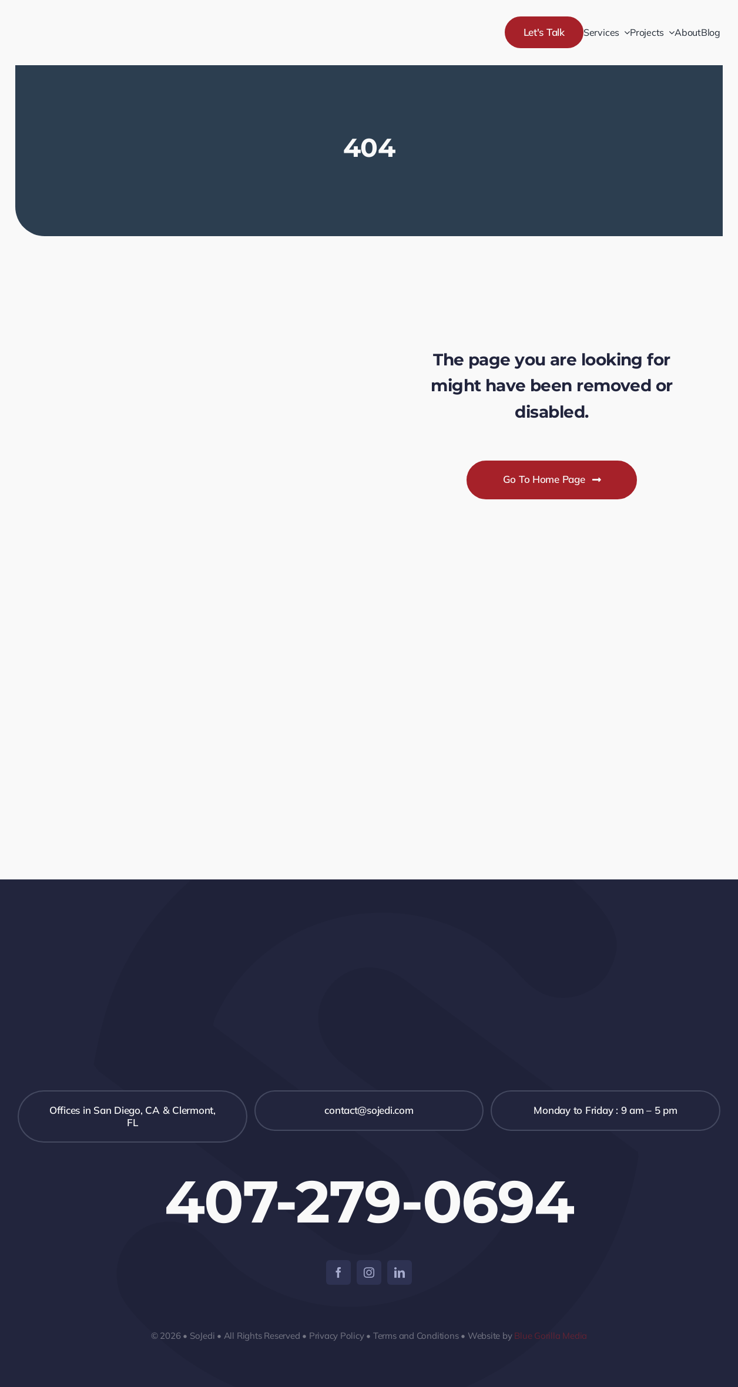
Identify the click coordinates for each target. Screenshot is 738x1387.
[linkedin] (399, 1272)
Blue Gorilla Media (550, 1335)
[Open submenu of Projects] (669, 32)
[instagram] (369, 1272)
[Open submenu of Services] (624, 32)
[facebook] (338, 1272)
